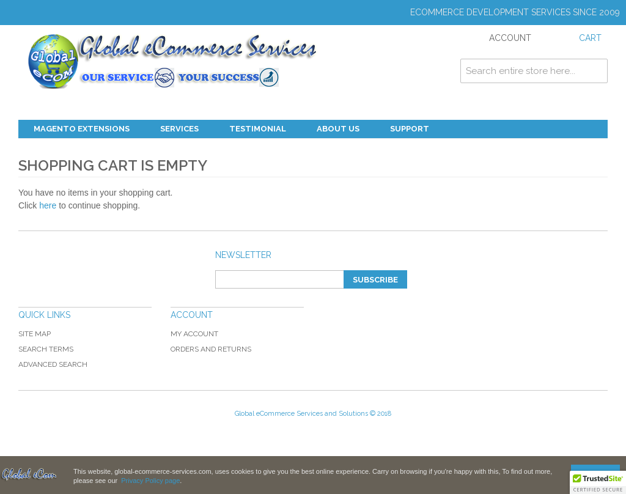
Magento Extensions (82, 128)
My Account (194, 334)
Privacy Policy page (150, 480)
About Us (338, 128)
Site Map (34, 334)
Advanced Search (52, 364)
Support (409, 128)
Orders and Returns (211, 349)
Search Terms (45, 349)
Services (179, 128)
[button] (598, 482)
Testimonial (257, 128)
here (47, 205)
